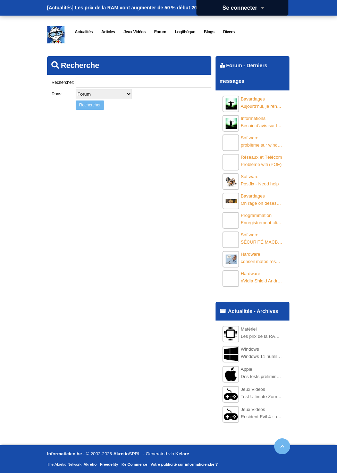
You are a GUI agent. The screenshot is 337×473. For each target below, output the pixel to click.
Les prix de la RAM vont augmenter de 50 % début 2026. (139, 7)
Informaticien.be (64, 453)
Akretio (121, 453)
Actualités (240, 311)
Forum (234, 65)
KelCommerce (134, 464)
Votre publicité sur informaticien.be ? (184, 464)
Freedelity (109, 464)
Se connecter (245, 8)
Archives (267, 311)
